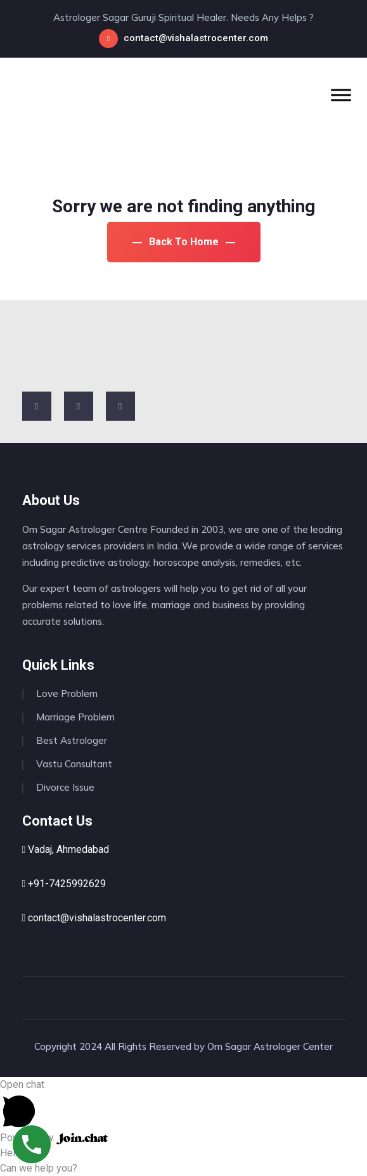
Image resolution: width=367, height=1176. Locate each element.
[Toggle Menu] (341, 95)
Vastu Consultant (74, 764)
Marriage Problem (75, 717)
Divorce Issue (65, 787)
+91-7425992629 (64, 884)
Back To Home (183, 242)
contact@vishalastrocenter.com (196, 38)
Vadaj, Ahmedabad (66, 849)
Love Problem (67, 693)
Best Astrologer (71, 740)
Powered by (54, 1138)
